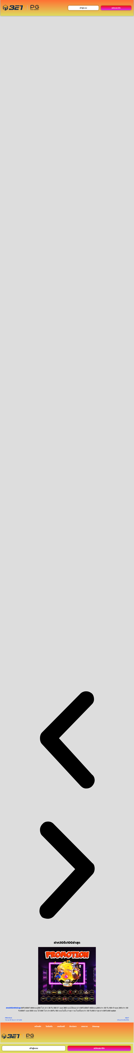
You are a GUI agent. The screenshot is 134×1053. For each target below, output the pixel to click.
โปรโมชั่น (49, 1026)
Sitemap (96, 1026)
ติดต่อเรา (73, 1026)
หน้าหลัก (37, 1026)
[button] (67, 740)
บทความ (84, 1026)
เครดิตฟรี (61, 1026)
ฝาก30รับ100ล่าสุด (13, 1007)
